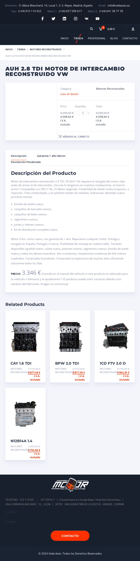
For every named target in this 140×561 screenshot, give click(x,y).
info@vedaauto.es (119, 5)
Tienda (21, 49)
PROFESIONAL (97, 38)
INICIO (65, 38)
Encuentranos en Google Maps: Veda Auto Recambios (90, 499)
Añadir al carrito (74, 136)
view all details (69, 94)
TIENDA (78, 38)
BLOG (114, 38)
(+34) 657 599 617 (70, 11)
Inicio (9, 49)
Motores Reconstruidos (45, 49)
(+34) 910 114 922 (29, 11)
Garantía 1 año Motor (51, 156)
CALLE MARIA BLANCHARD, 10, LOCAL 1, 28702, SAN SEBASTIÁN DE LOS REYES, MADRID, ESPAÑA (64, 504)
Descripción (18, 156)
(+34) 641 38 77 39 (111, 11)
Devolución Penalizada (26, 162)
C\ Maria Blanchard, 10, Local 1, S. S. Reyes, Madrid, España (55, 5)
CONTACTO (129, 38)
